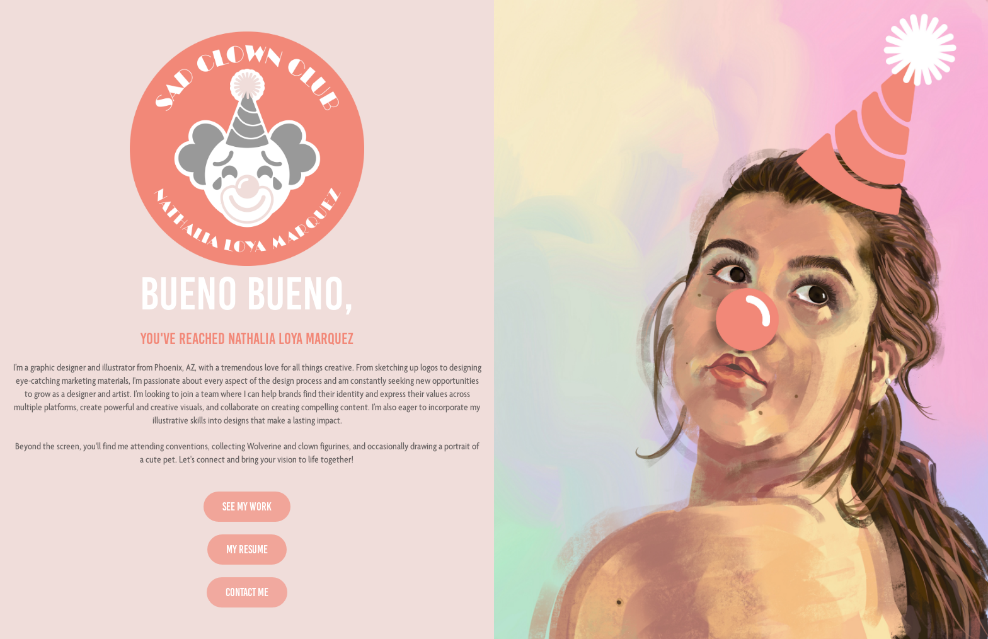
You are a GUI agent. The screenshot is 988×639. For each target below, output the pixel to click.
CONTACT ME (247, 592)
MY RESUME (247, 549)
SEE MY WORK (247, 506)
